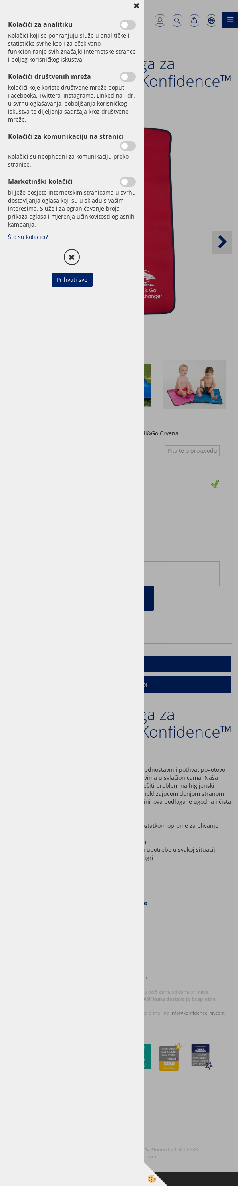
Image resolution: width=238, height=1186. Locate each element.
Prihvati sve (72, 279)
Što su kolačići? (28, 237)
